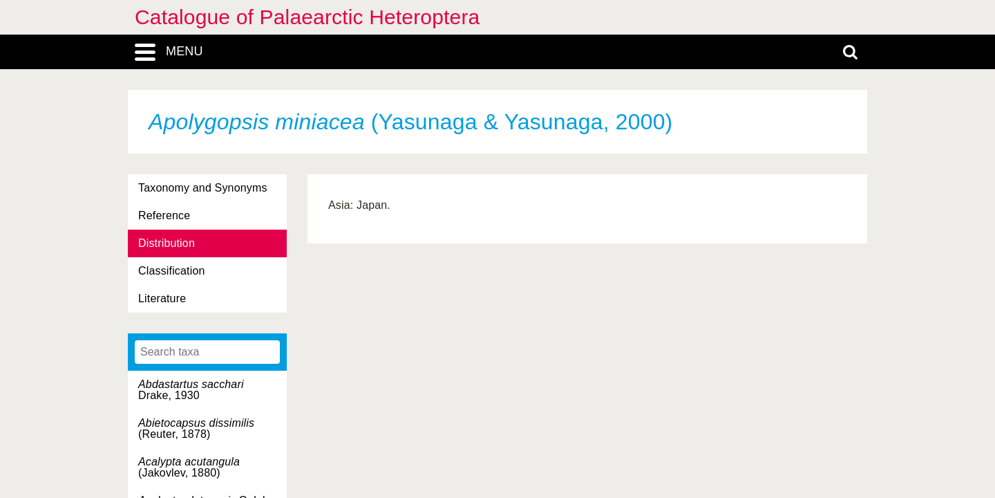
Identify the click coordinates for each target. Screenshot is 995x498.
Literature (162, 298)
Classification (171, 271)
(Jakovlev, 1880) (189, 467)
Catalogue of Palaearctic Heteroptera (307, 17)
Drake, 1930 (191, 389)
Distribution (166, 243)
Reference (164, 215)
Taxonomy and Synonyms (202, 188)
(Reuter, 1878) (196, 428)
